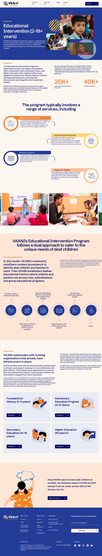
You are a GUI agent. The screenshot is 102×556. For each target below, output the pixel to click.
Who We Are (34, 3)
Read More (14, 415)
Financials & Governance (24, 526)
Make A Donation (57, 498)
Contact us (65, 3)
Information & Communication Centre (55, 523)
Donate (92, 4)
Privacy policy (53, 519)
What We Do (47, 3)
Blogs (58, 2)
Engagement (41, 533)
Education (40, 522)
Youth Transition (40, 526)
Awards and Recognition (24, 530)
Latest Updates (53, 530)
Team (22, 522)
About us (23, 519)
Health (39, 519)
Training (39, 530)
